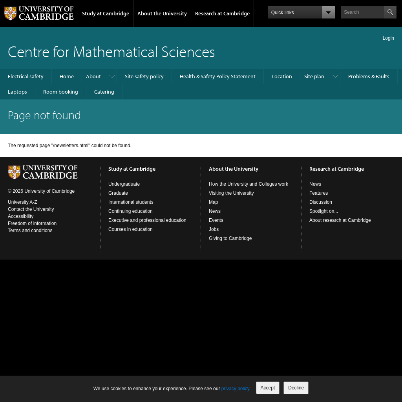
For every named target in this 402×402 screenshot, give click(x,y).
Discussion (320, 202)
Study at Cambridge (105, 13)
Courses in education (130, 229)
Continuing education (130, 211)
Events (216, 220)
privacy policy (235, 388)
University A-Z (22, 202)
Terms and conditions (30, 230)
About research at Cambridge (340, 220)
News (215, 211)
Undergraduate (124, 184)
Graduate (118, 193)
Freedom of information (32, 223)
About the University (162, 13)
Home (67, 76)
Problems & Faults (368, 76)
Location (282, 76)
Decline (296, 388)
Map (213, 202)
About (93, 76)
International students (130, 202)
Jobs (214, 229)
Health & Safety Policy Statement (218, 76)
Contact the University (31, 209)
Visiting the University (231, 193)
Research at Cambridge (222, 13)
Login (388, 38)
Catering (104, 91)
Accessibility (20, 216)
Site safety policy (144, 76)
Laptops (17, 91)
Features (318, 193)
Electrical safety (26, 76)
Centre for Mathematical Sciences (111, 51)
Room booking (60, 91)
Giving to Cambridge (230, 238)
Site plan (314, 76)
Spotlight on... (323, 211)
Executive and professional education (147, 220)
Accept (268, 388)
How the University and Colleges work (248, 184)
